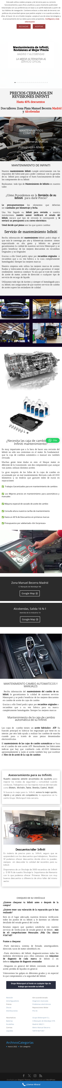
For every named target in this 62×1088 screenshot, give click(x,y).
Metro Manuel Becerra (41, 1027)
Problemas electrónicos (41, 1004)
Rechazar (23, 26)
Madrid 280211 (38, 1024)
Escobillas (10, 1024)
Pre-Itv (34, 1011)
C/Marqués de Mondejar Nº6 (43, 1021)
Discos (8, 1007)
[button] (53, 440)
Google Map (28, 593)
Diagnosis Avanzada (40, 1001)
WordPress (50, 1080)
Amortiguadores (12, 1001)
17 (47, 82)
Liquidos (9, 1031)
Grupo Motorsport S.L (40, 1017)
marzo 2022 (12, 1046)
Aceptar (39, 26)
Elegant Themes (24, 1080)
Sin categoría (25, 1046)
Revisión (9, 997)
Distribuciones (12, 1011)
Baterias (9, 1021)
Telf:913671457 (38, 1031)
